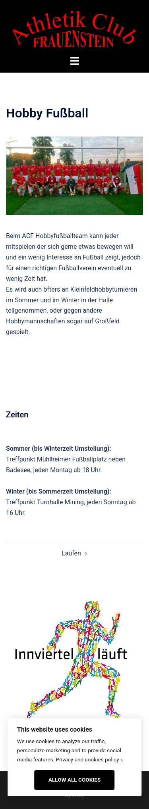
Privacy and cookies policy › (89, 759)
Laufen (71, 553)
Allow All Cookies (74, 779)
